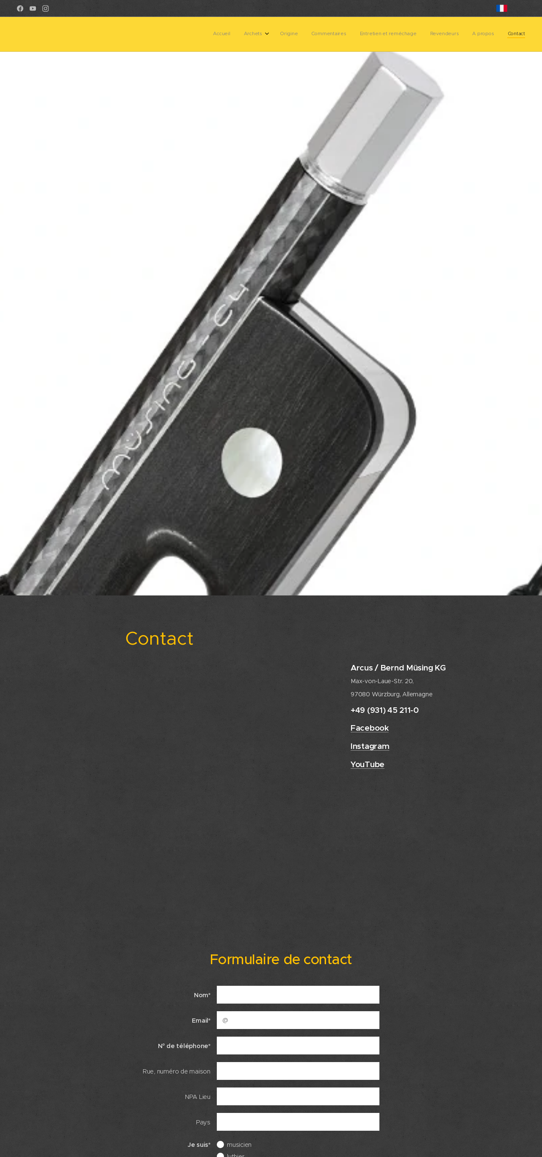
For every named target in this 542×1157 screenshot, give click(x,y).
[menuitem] (428, 34)
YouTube (367, 764)
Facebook (370, 728)
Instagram (370, 746)
